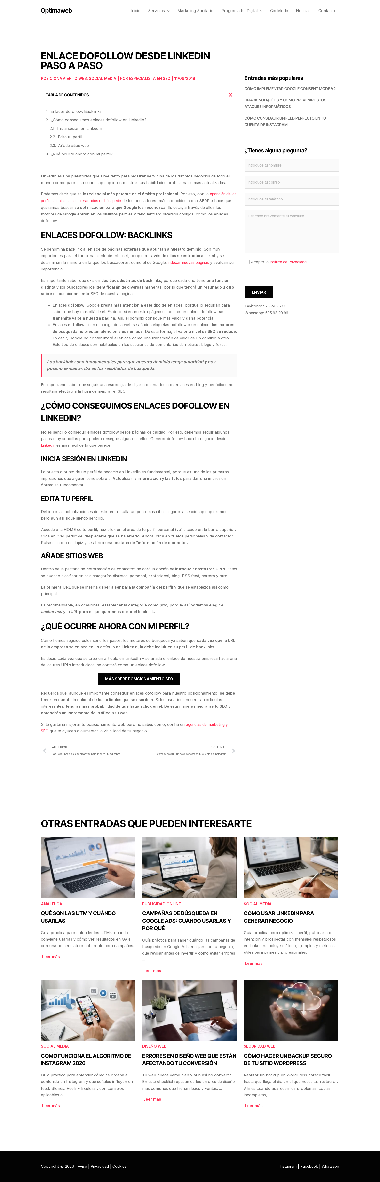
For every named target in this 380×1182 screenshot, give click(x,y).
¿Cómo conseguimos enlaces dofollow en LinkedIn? (98, 119)
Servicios (162, 10)
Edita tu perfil (70, 136)
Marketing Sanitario (198, 10)
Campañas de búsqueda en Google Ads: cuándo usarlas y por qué (186, 920)
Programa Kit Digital (243, 10)
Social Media (104, 78)
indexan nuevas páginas (189, 262)
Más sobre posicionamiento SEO (139, 678)
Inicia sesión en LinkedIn (79, 128)
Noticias (304, 10)
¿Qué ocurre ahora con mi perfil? (82, 153)
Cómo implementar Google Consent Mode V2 (290, 88)
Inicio (139, 10)
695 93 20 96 (277, 313)
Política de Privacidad (289, 262)
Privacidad (100, 1166)
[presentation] (281, 277)
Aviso (83, 1166)
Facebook (307, 1166)
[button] (170, 10)
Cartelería (281, 10)
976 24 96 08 (276, 306)
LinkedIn (48, 445)
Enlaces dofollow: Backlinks (76, 111)
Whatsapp (329, 1166)
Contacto (327, 10)
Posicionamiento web (64, 78)
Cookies (121, 1166)
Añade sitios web (73, 145)
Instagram (285, 1166)
